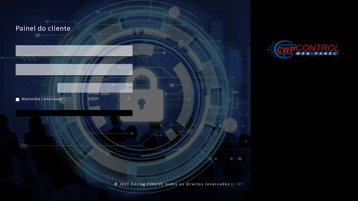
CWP (239, 183)
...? (128, 98)
